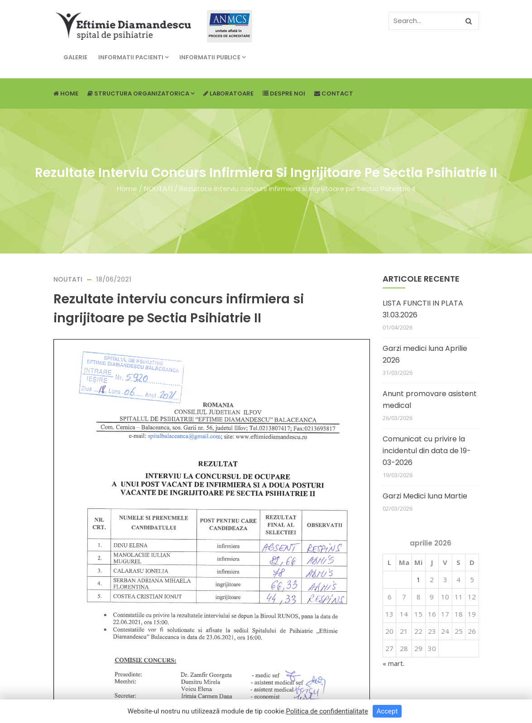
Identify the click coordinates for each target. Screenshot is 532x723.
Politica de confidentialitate (327, 711)
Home (65, 93)
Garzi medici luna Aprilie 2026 (425, 354)
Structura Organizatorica (140, 93)
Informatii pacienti (133, 57)
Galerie (75, 57)
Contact (333, 93)
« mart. (393, 663)
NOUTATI (158, 188)
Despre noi (284, 93)
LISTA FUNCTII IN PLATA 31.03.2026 (423, 309)
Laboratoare (228, 93)
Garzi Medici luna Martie (425, 496)
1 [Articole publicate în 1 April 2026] (419, 579)
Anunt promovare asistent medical (430, 399)
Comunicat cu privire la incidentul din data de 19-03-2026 (427, 451)
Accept (387, 711)
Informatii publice (212, 57)
